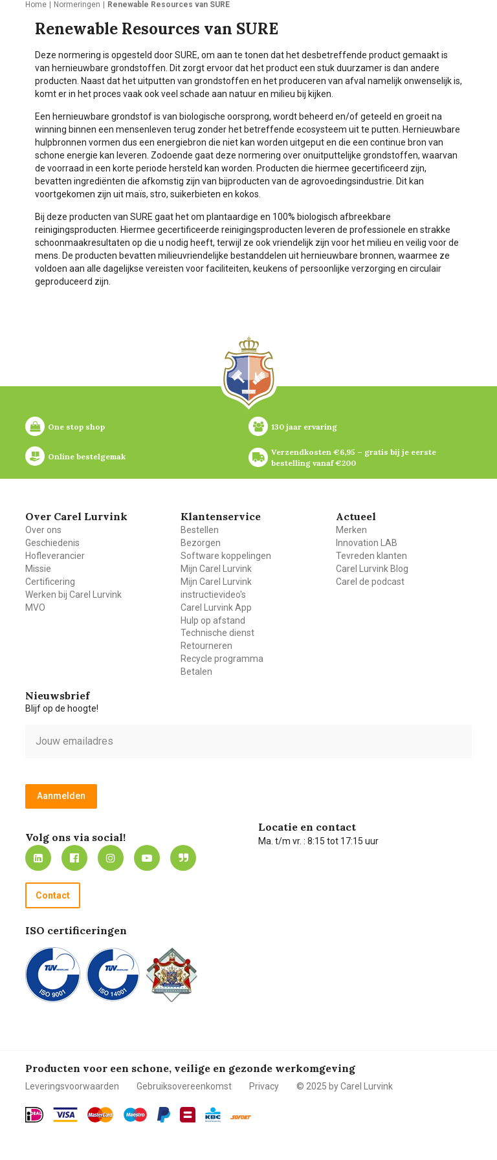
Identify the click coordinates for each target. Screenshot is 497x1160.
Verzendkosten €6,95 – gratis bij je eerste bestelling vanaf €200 (354, 457)
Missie (38, 569)
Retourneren (206, 645)
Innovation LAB (366, 543)
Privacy (264, 1086)
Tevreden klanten (371, 556)
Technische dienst (217, 633)
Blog (183, 858)
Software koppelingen (226, 556)
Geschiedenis (52, 543)
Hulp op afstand (213, 620)
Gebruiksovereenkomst (184, 1086)
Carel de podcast (370, 581)
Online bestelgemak (87, 456)
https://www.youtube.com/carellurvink (147, 858)
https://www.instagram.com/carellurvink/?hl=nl (111, 858)
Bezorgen (201, 543)
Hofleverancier (55, 556)
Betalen (196, 671)
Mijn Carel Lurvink (216, 569)
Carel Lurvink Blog (372, 569)
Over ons (43, 530)
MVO (35, 607)
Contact (53, 895)
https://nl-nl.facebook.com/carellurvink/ (74, 858)
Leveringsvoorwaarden (72, 1086)
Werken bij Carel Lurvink (73, 594)
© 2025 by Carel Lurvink (344, 1086)
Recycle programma (222, 658)
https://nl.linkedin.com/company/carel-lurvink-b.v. (38, 858)
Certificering (50, 581)
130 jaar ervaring (304, 427)
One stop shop (76, 427)
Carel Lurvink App (216, 607)
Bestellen (200, 530)
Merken (351, 530)
